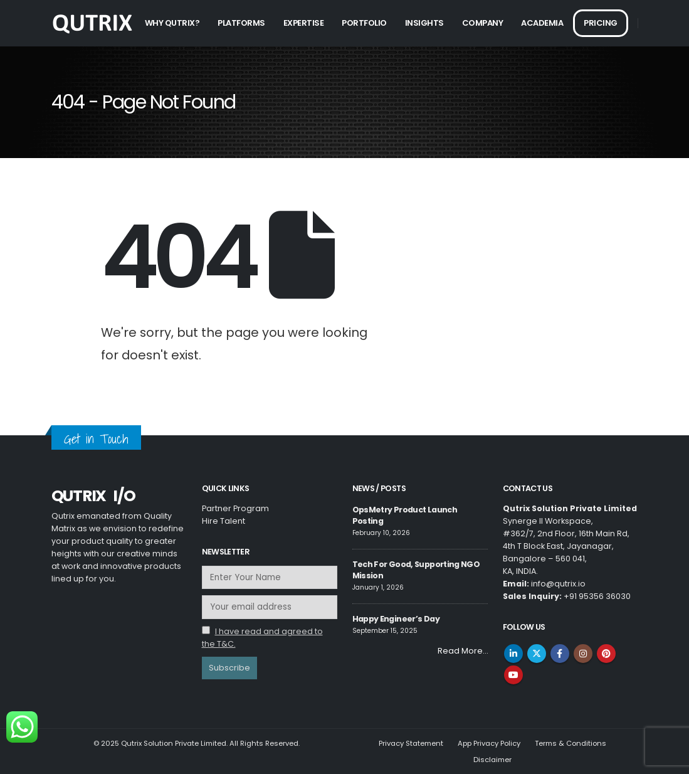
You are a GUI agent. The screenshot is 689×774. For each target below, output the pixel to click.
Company (482, 23)
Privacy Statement (411, 743)
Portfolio (364, 23)
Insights (424, 23)
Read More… (463, 650)
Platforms (241, 23)
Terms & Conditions (570, 743)
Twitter (536, 653)
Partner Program (235, 508)
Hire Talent (223, 521)
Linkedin (513, 653)
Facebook (559, 653)
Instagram (583, 653)
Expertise (303, 23)
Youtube (513, 674)
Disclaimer (492, 760)
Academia (542, 23)
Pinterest (606, 653)
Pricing (601, 23)
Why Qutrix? (172, 23)
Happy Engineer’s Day (395, 618)
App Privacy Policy (489, 743)
